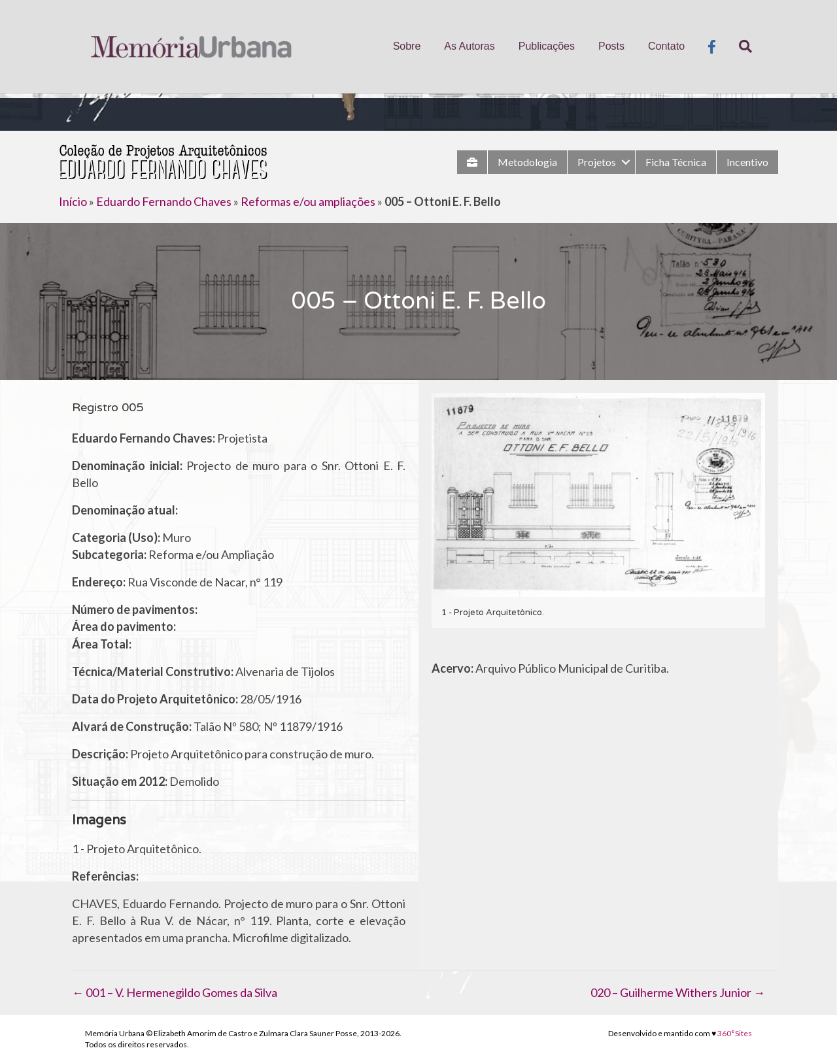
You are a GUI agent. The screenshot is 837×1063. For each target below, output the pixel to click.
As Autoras (469, 46)
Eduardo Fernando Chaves (163, 201)
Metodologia (527, 162)
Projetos (596, 162)
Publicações (547, 46)
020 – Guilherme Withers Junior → (677, 992)
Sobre (407, 46)
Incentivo (747, 162)
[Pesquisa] (739, 46)
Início (73, 201)
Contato (666, 46)
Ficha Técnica (675, 162)
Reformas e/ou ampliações (308, 201)
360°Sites (734, 1033)
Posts (611, 46)
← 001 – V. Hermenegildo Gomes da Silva (174, 992)
